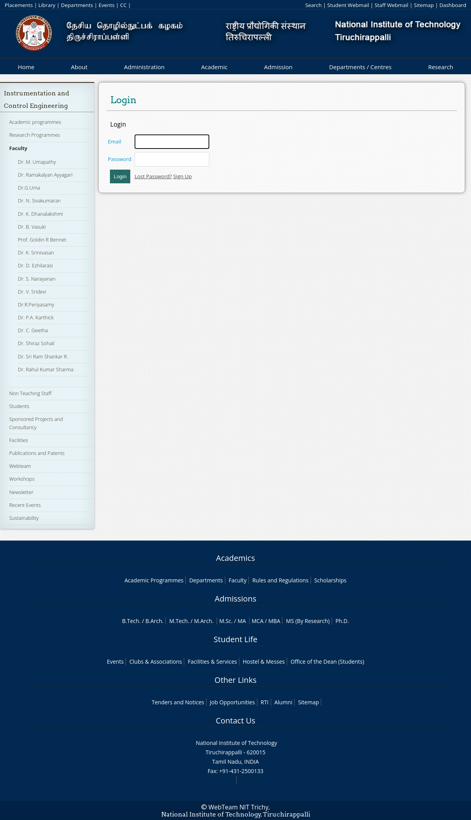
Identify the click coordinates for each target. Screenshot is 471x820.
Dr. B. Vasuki (32, 226)
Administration (144, 67)
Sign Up (182, 176)
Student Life (235, 639)
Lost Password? (153, 176)
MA (241, 621)
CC (123, 5)
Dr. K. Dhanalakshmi (40, 213)
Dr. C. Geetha (33, 330)
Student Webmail (348, 5)
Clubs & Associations (155, 661)
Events (107, 5)
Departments (77, 5)
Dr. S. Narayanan (37, 278)
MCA (257, 621)
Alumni (283, 702)
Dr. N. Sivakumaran (39, 200)
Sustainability (23, 517)
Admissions (235, 598)
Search (313, 5)
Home (26, 67)
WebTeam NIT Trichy (239, 807)
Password (119, 159)
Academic (214, 67)
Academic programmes (35, 121)
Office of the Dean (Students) (327, 661)
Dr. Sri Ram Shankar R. (43, 356)
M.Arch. (204, 621)
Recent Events (25, 504)
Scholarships (330, 580)
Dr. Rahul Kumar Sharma (46, 369)
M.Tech (178, 621)
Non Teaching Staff (30, 393)
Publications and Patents (36, 453)
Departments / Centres (360, 67)
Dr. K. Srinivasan (36, 252)
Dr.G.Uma (29, 187)
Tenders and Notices (178, 702)
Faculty (18, 148)
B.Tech (130, 621)
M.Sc (225, 621)
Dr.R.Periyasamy (36, 304)
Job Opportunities (232, 702)
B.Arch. (155, 621)
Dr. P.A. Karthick (36, 317)
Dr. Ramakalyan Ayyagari (45, 174)
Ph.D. (342, 621)
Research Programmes (34, 134)
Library (46, 5)
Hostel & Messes (264, 661)
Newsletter (21, 492)
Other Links (235, 680)
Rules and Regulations (280, 580)
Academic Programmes (153, 580)
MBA (274, 621)
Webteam (20, 465)
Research (440, 67)
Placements (19, 5)
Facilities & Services (212, 661)
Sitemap (424, 5)
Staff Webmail (391, 5)
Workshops (21, 478)
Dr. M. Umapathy (37, 161)
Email (114, 141)
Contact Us (235, 720)
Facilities (18, 440)
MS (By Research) (308, 621)
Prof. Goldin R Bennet (42, 239)
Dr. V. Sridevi (32, 291)
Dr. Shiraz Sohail (36, 343)
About (79, 67)
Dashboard (452, 5)
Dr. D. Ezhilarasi (35, 265)
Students (19, 406)
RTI (264, 702)
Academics (235, 558)
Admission (278, 67)
